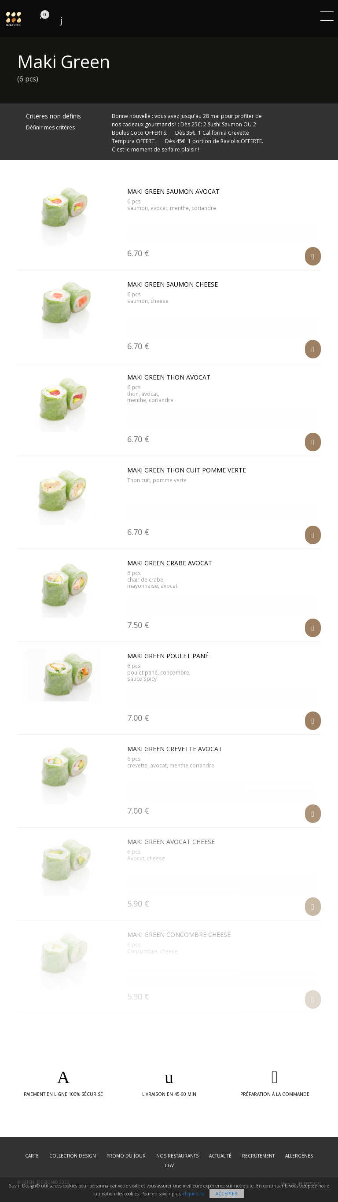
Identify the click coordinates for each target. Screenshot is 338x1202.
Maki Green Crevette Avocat (174, 749)
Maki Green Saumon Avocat (173, 191)
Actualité (220, 1156)
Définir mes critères (50, 127)
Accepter (227, 1194)
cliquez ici (193, 1194)
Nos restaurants (177, 1156)
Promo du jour (126, 1156)
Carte (32, 1156)
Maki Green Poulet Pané (168, 656)
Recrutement (258, 1156)
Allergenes (299, 1156)
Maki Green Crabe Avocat (169, 563)
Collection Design (72, 1156)
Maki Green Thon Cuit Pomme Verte (186, 470)
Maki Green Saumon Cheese (172, 284)
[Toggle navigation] (327, 15)
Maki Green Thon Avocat (168, 377)
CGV (169, 1165)
